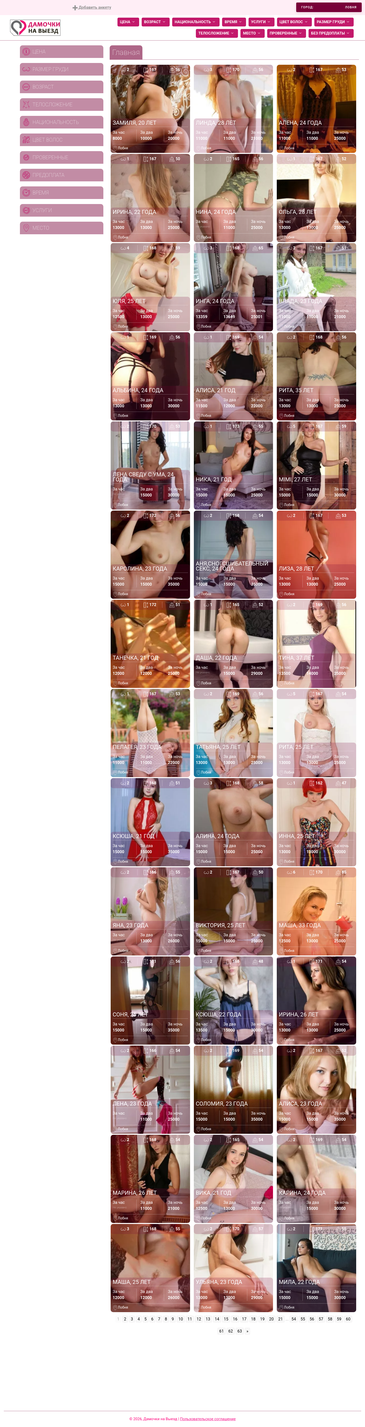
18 (253, 1319)
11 (190, 1319)
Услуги (261, 22)
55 (302, 1319)
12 (199, 1319)
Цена (128, 22)
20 (271, 1319)
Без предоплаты (331, 33)
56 (312, 1319)
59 (339, 1319)
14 (217, 1319)
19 (262, 1319)
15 (226, 1319)
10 (180, 1319)
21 (280, 1319)
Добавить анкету (92, 7)
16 (235, 1319)
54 (293, 1319)
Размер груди (334, 22)
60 (348, 1319)
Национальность (196, 22)
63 (239, 1331)
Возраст (155, 22)
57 (321, 1319)
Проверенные (286, 33)
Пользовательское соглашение (208, 1419)
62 (230, 1331)
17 (244, 1319)
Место (252, 33)
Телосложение (216, 33)
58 (330, 1319)
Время (234, 22)
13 (208, 1319)
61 (221, 1331)
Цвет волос (294, 22)
